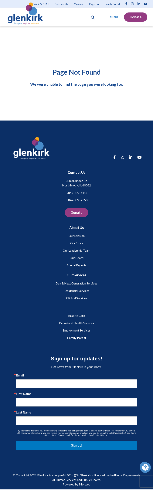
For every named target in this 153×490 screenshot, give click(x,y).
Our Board (76, 258)
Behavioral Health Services (76, 323)
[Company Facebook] (126, 3)
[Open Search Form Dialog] (93, 17)
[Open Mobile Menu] (110, 17)
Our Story (76, 243)
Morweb (84, 485)
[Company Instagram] (132, 3)
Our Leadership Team (76, 251)
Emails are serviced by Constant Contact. (90, 436)
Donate (135, 17)
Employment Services (76, 331)
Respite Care (76, 316)
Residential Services (76, 291)
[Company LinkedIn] (139, 3)
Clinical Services (76, 298)
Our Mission (77, 236)
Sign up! (76, 446)
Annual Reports (77, 265)
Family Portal (76, 338)
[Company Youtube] (145, 3)
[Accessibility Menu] (145, 467)
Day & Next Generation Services (76, 284)
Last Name (23, 413)
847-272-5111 (77, 193)
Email (20, 376)
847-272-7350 (77, 200)
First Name (24, 394)
